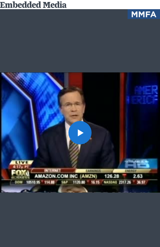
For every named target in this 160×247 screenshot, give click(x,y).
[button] (80, 132)
